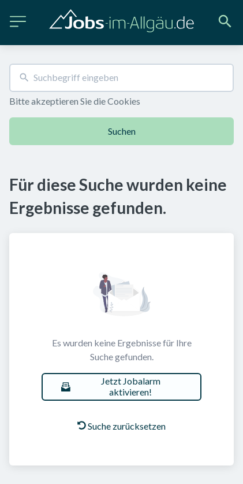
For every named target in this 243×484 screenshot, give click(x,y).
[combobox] (121, 78)
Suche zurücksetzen (121, 425)
